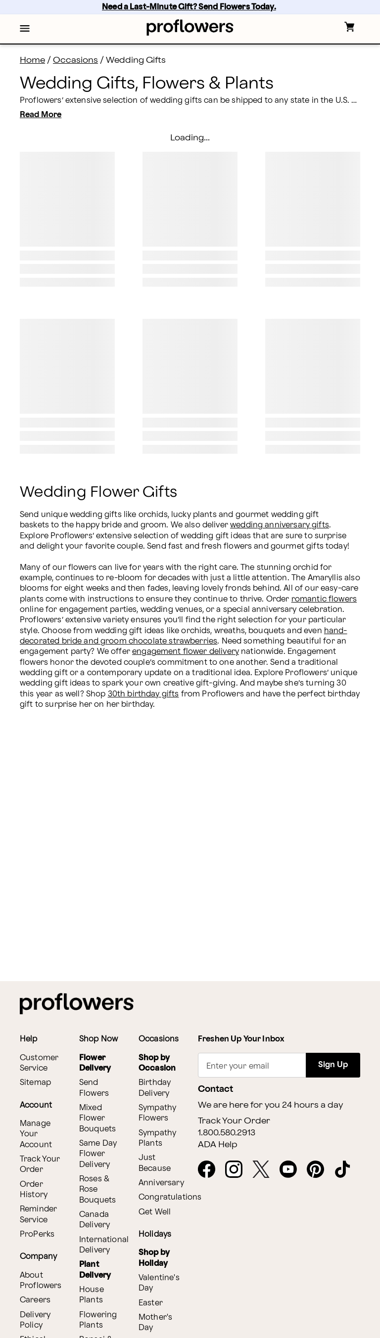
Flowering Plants (98, 1320)
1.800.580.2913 (226, 1133)
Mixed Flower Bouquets (97, 1118)
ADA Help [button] (218, 1145)
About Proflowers (41, 1281)
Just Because (155, 1163)
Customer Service (39, 1063)
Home (32, 60)
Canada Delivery (94, 1220)
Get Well (155, 1212)
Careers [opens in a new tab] (35, 1300)
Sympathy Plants (157, 1138)
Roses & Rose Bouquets (97, 1189)
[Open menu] (25, 29)
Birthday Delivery (155, 1088)
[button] (25, 29)
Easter (151, 1303)
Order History (34, 1190)
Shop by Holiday (154, 1258)
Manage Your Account (36, 1134)
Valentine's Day (159, 1283)
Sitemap (35, 1082)
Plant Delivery (95, 1270)
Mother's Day (155, 1323)
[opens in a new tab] (210, 1170)
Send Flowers (94, 1088)
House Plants (91, 1295)
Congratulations (170, 1197)
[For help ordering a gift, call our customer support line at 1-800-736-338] (190, 27)
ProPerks (37, 1234)
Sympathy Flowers (157, 1113)
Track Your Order (40, 1164)
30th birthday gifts (143, 694)
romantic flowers (324, 599)
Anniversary (161, 1183)
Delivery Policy (35, 1320)
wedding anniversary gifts (279, 525)
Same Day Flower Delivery (98, 1154)
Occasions (75, 60)
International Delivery (104, 1245)
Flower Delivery (95, 1063)
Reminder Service (38, 1214)
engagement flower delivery (185, 651)
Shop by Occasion (157, 1063)
